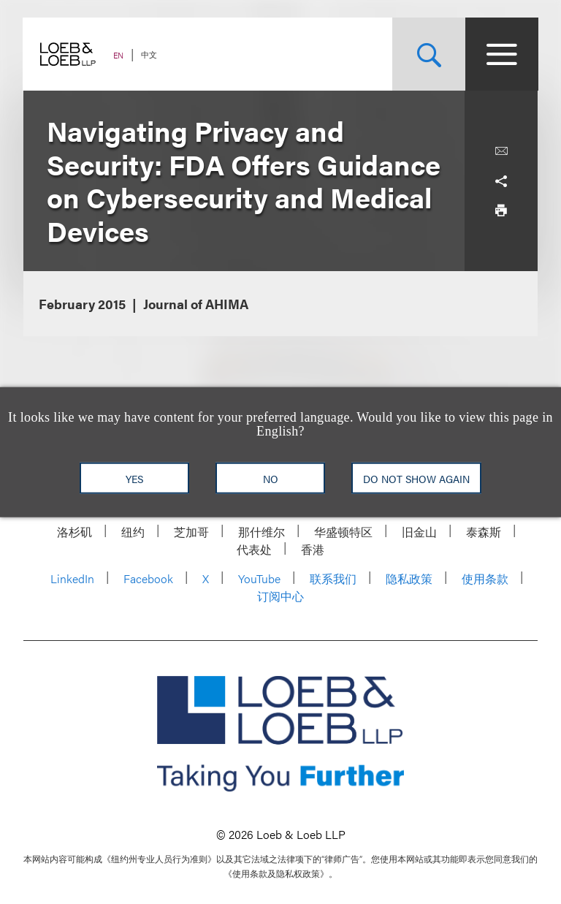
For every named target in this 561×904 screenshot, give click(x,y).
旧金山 (419, 531)
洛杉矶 (74, 531)
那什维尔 (261, 531)
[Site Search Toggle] (428, 54)
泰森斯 (483, 531)
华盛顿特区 (343, 531)
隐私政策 (409, 578)
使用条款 (485, 578)
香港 (312, 549)
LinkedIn (72, 578)
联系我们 (333, 578)
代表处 (254, 549)
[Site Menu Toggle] (501, 54)
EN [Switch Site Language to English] (119, 55)
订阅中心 (280, 596)
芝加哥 (191, 531)
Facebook (148, 578)
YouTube (259, 578)
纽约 (133, 531)
